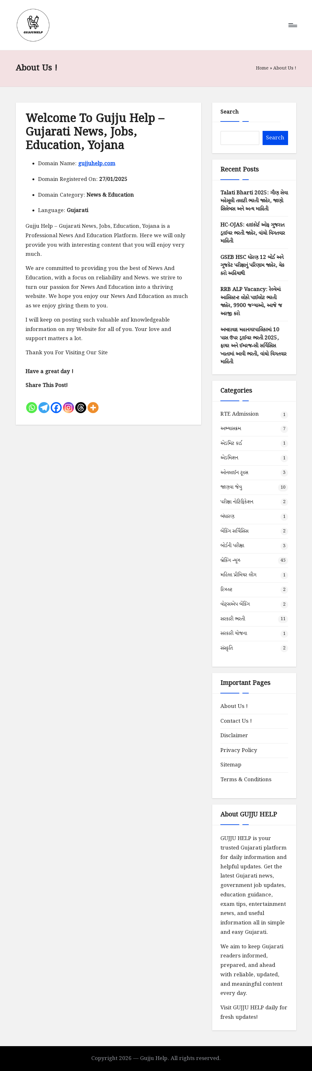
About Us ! (234, 706)
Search (229, 112)
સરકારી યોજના (233, 633)
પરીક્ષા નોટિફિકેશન (236, 502)
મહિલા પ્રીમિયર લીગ (238, 575)
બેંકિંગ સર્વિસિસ (234, 531)
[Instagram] (68, 402)
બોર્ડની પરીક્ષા (232, 546)
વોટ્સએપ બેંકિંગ (235, 604)
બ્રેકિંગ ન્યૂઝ (230, 560)
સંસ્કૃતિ (226, 648)
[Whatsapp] (31, 402)
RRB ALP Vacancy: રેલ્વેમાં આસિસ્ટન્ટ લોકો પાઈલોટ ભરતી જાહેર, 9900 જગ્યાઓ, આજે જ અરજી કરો (251, 302)
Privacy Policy (238, 750)
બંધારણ (227, 516)
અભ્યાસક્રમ (230, 429)
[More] (93, 402)
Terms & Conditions (245, 780)
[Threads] (80, 402)
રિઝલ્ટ (226, 590)
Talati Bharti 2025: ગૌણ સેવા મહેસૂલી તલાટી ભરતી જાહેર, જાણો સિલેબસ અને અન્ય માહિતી (254, 201)
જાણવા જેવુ (231, 487)
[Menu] (292, 25)
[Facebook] (56, 402)
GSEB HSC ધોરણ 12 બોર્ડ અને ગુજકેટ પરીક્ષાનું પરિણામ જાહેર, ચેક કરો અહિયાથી (252, 266)
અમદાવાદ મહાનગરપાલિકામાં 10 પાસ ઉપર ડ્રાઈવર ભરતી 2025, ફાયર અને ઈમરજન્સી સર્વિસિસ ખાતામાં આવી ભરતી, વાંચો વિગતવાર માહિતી (253, 346)
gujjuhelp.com (96, 164)
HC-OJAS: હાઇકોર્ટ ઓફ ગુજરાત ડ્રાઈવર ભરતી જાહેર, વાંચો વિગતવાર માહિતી (252, 233)
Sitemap (230, 765)
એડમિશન (229, 458)
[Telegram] (43, 402)
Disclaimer (234, 736)
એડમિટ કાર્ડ (231, 443)
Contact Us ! (236, 721)
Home (262, 68)
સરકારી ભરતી (232, 619)
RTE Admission (239, 414)
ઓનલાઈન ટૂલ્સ (234, 473)
